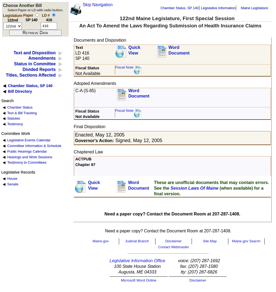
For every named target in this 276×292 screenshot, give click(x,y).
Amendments (42, 58)
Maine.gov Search (246, 241)
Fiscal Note (124, 67)
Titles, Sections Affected (31, 75)
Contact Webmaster (173, 247)
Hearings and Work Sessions (29, 157)
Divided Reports (39, 69)
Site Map (210, 241)
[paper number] (31, 26)
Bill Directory (20, 91)
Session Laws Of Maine (195, 188)
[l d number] (49, 26)
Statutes (13, 118)
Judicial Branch (137, 241)
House (12, 178)
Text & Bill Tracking (22, 113)
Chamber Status (20, 107)
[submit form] (35, 33)
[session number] (13, 26)
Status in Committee (35, 64)
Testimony (15, 124)
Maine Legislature (254, 8)
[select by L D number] (54, 15)
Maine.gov (101, 241)
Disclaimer (173, 241)
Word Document (178, 50)
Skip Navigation (98, 4)
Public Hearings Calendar (27, 151)
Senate (12, 184)
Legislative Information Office (137, 260)
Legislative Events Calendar (29, 140)
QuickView (134, 50)
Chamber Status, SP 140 (180, 8)
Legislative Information (218, 8)
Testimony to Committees (26, 162)
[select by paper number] (37, 15)
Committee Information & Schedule (34, 146)
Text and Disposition (34, 53)
